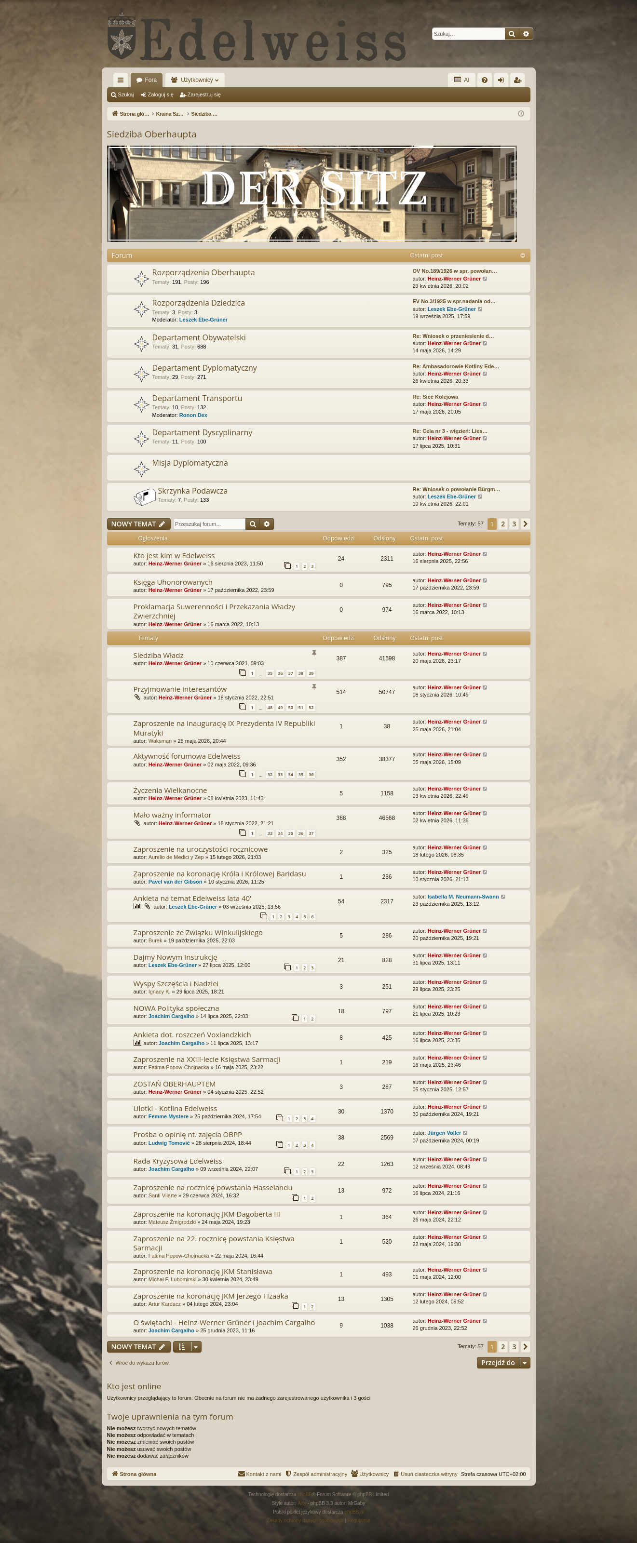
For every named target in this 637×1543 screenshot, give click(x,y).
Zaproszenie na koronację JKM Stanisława (203, 1271)
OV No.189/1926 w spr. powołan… (455, 271)
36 (280, 673)
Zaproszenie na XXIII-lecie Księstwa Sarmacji (207, 1059)
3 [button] (514, 523)
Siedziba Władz (159, 655)
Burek (156, 940)
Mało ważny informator (173, 814)
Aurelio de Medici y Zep (176, 857)
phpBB (305, 1494)
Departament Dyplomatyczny (204, 367)
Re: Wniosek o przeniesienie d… (453, 336)
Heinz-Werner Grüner (454, 279)
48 (270, 707)
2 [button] (503, 523)
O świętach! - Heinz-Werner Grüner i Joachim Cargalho (224, 1322)
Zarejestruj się (204, 94)
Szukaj (126, 94)
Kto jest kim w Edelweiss (174, 555)
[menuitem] (484, 80)
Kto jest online (134, 1386)
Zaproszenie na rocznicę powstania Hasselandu (213, 1187)
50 (290, 707)
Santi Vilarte (163, 1195)
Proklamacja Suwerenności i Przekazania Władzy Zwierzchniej (215, 611)
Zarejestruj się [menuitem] (519, 82)
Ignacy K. (160, 991)
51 (300, 707)
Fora (151, 80)
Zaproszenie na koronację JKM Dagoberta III (207, 1214)
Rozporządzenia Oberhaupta (203, 272)
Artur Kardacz (165, 1304)
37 (290, 673)
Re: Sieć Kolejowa (436, 397)
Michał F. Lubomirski (173, 1279)
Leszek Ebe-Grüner (203, 319)
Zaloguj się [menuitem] (503, 82)
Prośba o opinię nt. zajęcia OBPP (188, 1134)
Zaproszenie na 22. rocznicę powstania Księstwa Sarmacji (214, 1243)
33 (280, 774)
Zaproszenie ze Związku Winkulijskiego (198, 932)
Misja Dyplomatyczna (190, 462)
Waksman (160, 741)
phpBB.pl (354, 1512)
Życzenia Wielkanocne (170, 790)
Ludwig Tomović (169, 1143)
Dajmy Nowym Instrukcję (175, 957)
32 (270, 774)
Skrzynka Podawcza (193, 490)
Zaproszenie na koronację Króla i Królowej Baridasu (220, 873)
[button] (525, 524)
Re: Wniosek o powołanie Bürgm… (457, 489)
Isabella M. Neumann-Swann (463, 896)
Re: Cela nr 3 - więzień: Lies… (450, 431)
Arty (302, 1503)
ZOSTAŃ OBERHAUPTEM (175, 1083)
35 (270, 673)
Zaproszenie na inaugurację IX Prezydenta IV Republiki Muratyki (224, 727)
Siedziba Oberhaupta (152, 134)
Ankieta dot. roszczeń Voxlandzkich (192, 1034)
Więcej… (122, 82)
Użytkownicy (197, 80)
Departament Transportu (197, 398)
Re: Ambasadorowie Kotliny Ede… (456, 366)
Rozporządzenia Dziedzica (198, 302)
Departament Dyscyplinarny (202, 432)
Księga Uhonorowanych (173, 582)
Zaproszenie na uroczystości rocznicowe (201, 849)
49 (280, 707)
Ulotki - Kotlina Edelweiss (175, 1108)
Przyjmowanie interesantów (180, 689)
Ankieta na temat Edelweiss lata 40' (193, 898)
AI (461, 79)
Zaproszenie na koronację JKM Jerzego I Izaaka (211, 1296)
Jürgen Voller (444, 1133)
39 (311, 673)
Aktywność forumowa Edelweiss (187, 756)
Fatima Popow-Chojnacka (179, 1067)
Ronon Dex (193, 415)
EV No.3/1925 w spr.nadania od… (454, 301)
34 (290, 774)
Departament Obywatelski (199, 337)
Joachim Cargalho (171, 1016)
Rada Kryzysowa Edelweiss (178, 1161)
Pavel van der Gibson (176, 882)
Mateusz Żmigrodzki (172, 1222)
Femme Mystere (169, 1116)
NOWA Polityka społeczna (176, 1008)
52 (311, 707)
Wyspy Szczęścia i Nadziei (176, 983)
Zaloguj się (161, 94)
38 (300, 673)
